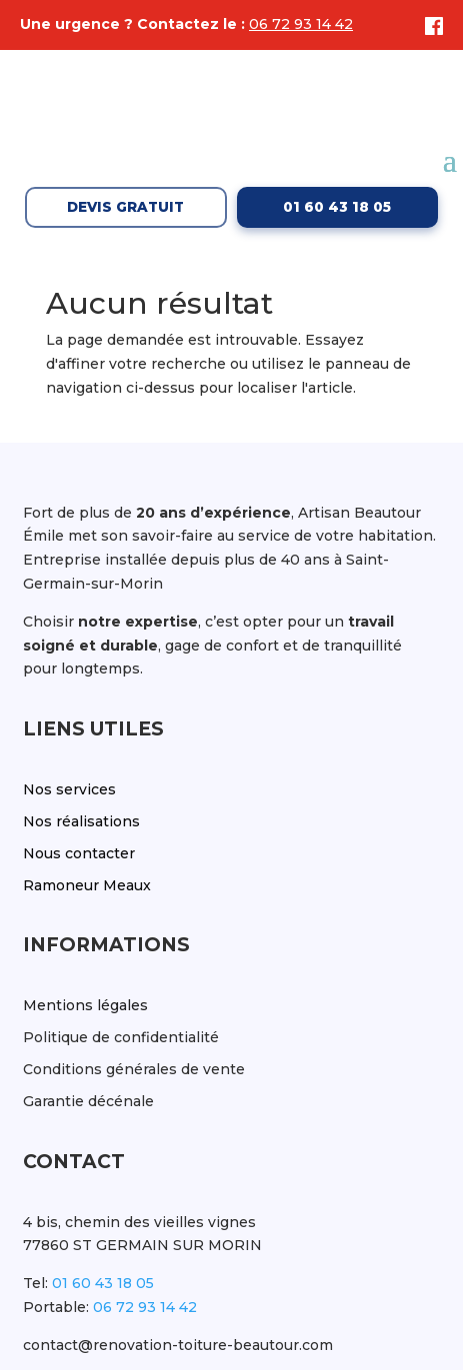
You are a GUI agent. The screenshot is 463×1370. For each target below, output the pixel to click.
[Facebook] (429, 26)
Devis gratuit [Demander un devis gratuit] (125, 207)
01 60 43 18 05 (103, 1283)
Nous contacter (79, 853)
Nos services (69, 789)
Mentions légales (85, 1005)
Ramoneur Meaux (87, 885)
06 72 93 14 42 (301, 24)
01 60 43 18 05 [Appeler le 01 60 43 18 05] (337, 207)
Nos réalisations (81, 821)
